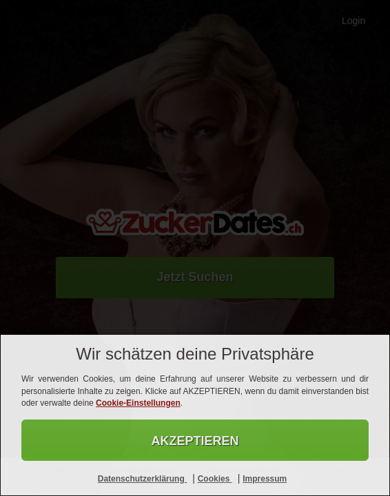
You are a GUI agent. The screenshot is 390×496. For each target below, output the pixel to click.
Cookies (215, 479)
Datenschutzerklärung (142, 479)
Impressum (265, 479)
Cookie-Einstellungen (138, 403)
